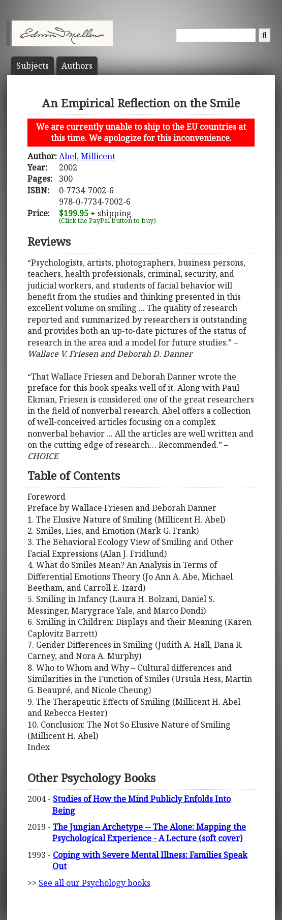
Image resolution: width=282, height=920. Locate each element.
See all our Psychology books (94, 882)
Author (76, 66)
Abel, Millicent (87, 156)
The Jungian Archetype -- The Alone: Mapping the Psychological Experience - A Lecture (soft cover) (149, 832)
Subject (32, 66)
